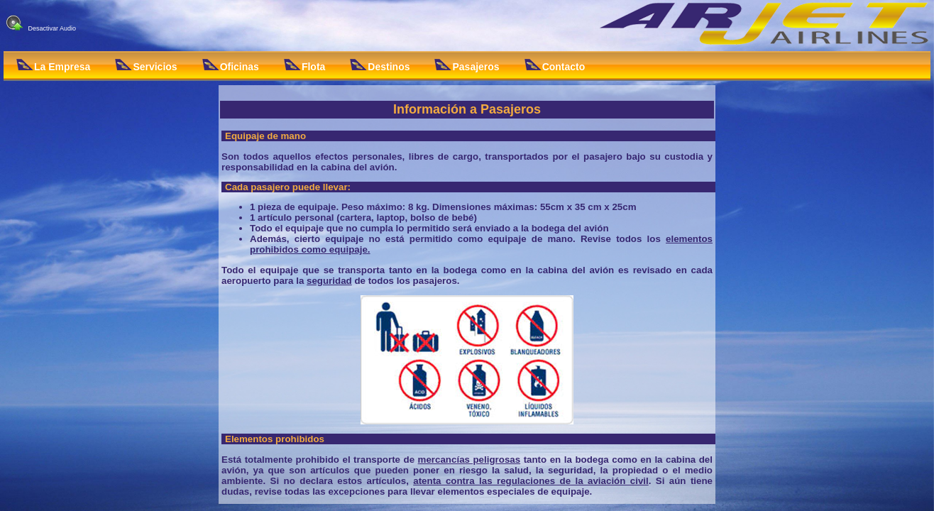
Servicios (146, 65)
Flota (304, 65)
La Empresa (53, 65)
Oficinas (230, 65)
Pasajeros (466, 65)
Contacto (555, 65)
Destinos (380, 65)
